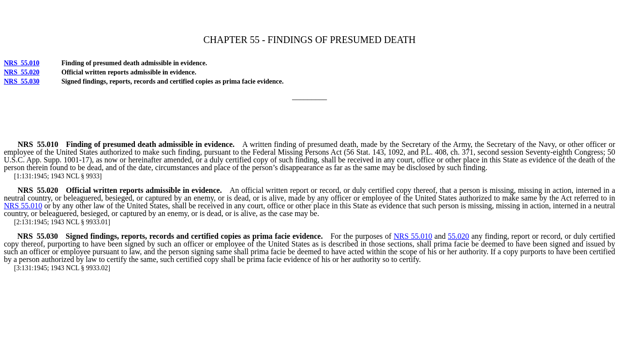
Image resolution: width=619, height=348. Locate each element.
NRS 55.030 (22, 81)
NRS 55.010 (22, 63)
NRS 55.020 (22, 72)
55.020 (458, 236)
